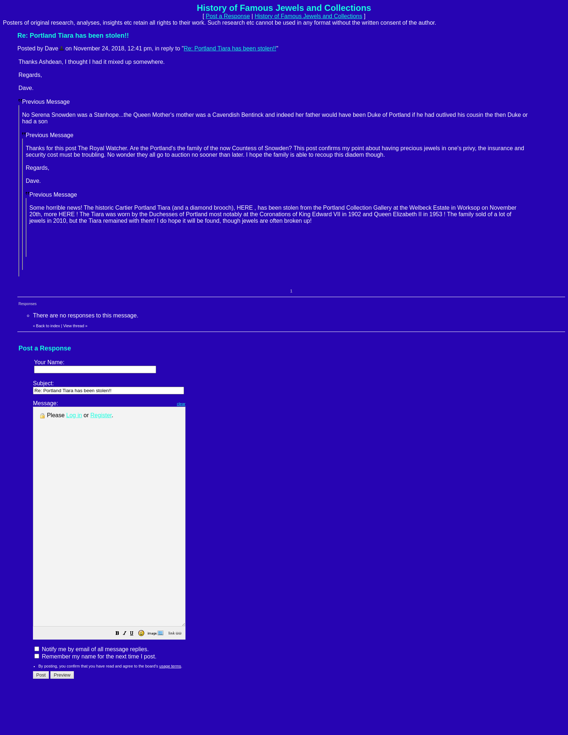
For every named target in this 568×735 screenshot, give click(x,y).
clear (199, 404)
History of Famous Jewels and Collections (308, 16)
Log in (74, 415)
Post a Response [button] (228, 16)
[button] (135, 677)
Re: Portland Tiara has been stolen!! (230, 48)
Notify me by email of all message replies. (91, 693)
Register (101, 415)
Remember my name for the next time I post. (95, 700)
